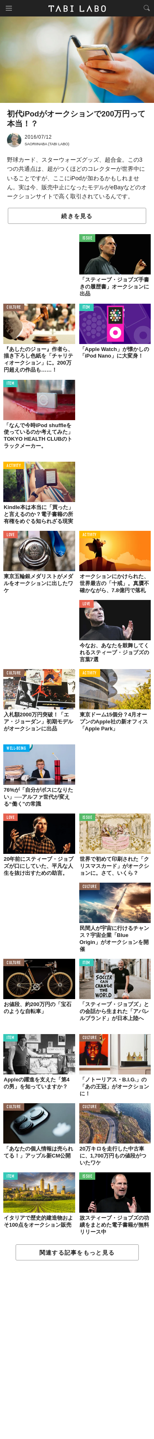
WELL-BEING (16, 748)
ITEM (86, 307)
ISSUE (87, 238)
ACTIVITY (14, 466)
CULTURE (14, 307)
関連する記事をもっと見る (77, 1252)
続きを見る (76, 216)
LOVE (10, 535)
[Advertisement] (77, 1350)
